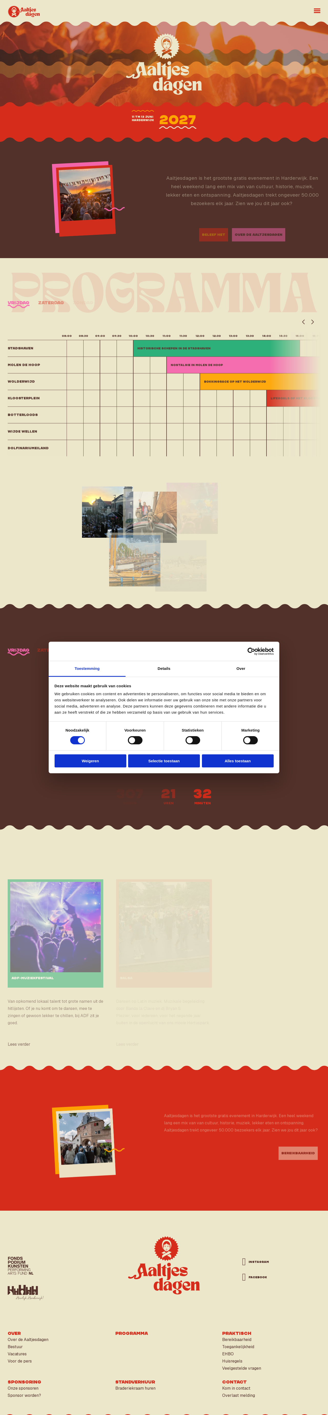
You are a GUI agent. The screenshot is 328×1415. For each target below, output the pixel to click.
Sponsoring (24, 1382)
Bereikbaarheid (236, 1339)
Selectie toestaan (164, 761)
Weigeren (90, 761)
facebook (258, 1277)
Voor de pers (20, 1361)
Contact (234, 1382)
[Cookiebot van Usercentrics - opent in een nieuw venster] (251, 651)
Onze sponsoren (23, 1388)
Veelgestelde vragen (241, 1368)
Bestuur (15, 1346)
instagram (259, 1262)
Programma (131, 1333)
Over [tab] (241, 668)
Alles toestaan (238, 761)
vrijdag (18, 650)
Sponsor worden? (24, 1395)
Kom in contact (236, 1388)
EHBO (228, 1354)
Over (14, 1333)
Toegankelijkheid (238, 1346)
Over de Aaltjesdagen (28, 1339)
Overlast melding (238, 1395)
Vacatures (17, 1354)
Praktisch (236, 1333)
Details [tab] (164, 668)
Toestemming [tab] (87, 668)
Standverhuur (135, 1382)
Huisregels (232, 1361)
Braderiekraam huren (135, 1388)
